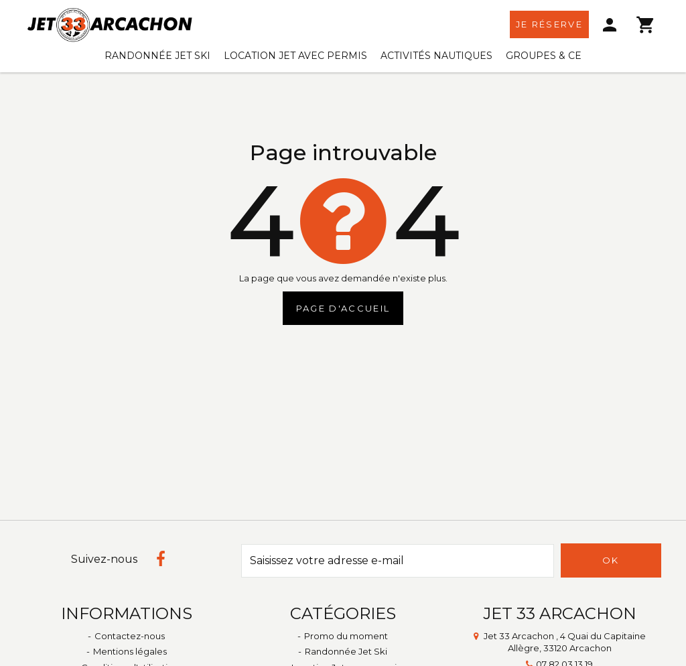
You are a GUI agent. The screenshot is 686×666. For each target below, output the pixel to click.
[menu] (610, 25)
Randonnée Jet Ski (157, 56)
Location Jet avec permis (295, 56)
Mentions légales (130, 651)
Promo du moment (346, 635)
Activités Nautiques (436, 56)
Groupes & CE (543, 56)
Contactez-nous (129, 635)
